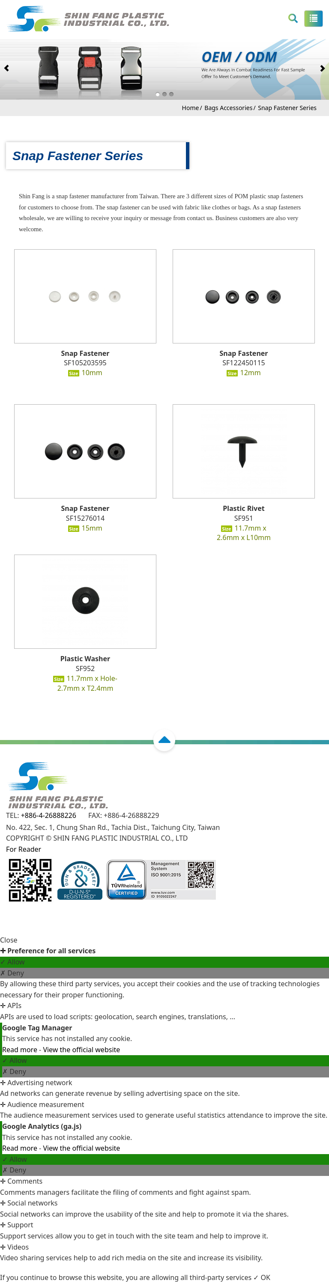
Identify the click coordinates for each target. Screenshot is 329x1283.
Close (9, 940)
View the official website (81, 1049)
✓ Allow (12, 962)
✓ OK (261, 1277)
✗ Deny (12, 973)
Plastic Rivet (243, 508)
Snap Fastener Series (287, 108)
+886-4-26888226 (48, 815)
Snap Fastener (85, 353)
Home (190, 108)
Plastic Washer (85, 658)
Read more (20, 1049)
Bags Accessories (228, 108)
